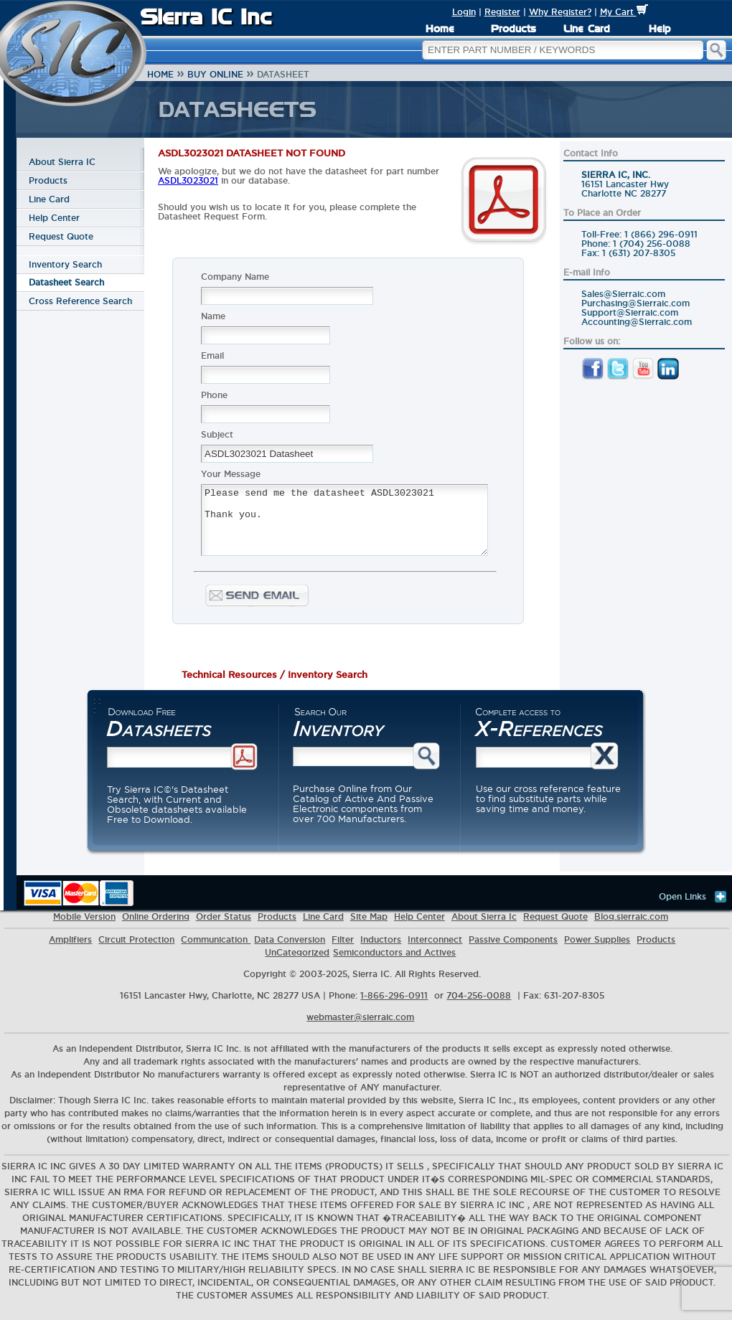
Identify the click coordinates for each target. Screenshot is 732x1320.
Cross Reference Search (80, 301)
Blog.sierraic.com (631, 925)
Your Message (231, 473)
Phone (214, 395)
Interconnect (435, 948)
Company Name (235, 276)
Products (513, 28)
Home (440, 28)
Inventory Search (65, 264)
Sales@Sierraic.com (623, 293)
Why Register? (560, 11)
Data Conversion (289, 948)
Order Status (223, 925)
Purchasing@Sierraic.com (635, 303)
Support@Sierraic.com (629, 312)
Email (212, 355)
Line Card (586, 28)
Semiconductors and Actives (394, 961)
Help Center (54, 217)
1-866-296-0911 (394, 1004)
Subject (217, 434)
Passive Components (513, 948)
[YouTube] (643, 376)
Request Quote (61, 236)
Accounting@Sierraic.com (636, 321)
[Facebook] (593, 376)
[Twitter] (618, 376)
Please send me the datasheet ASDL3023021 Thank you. (344, 526)
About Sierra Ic (484, 925)
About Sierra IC (62, 161)
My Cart (624, 11)
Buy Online (215, 74)
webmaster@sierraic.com (360, 1026)
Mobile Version (84, 925)
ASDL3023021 (188, 180)
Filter (343, 948)
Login (464, 11)
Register (502, 11)
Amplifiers (70, 948)
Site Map (369, 925)
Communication (215, 948)
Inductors (380, 948)
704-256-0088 (478, 1004)
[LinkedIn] (668, 376)
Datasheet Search (66, 282)
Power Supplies (597, 948)
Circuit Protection (136, 948)
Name (213, 316)
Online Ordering (155, 925)
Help (659, 28)
